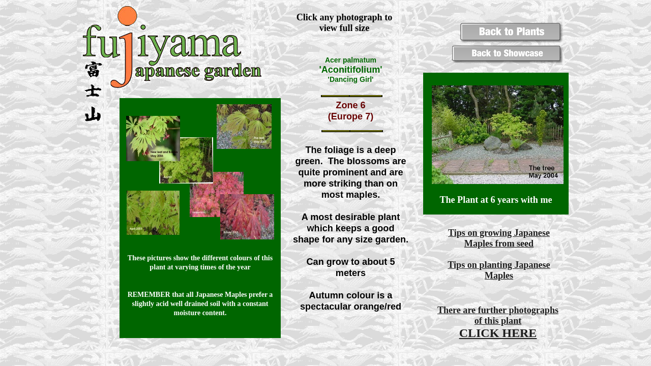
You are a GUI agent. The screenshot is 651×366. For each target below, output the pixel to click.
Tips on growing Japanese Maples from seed (499, 238)
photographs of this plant (516, 315)
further (492, 310)
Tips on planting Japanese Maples (499, 270)
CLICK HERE (498, 333)
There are (457, 310)
